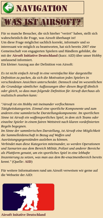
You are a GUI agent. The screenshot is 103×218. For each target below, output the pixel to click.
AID (28, 161)
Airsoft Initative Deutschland (23, 214)
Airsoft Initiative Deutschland (34, 55)
